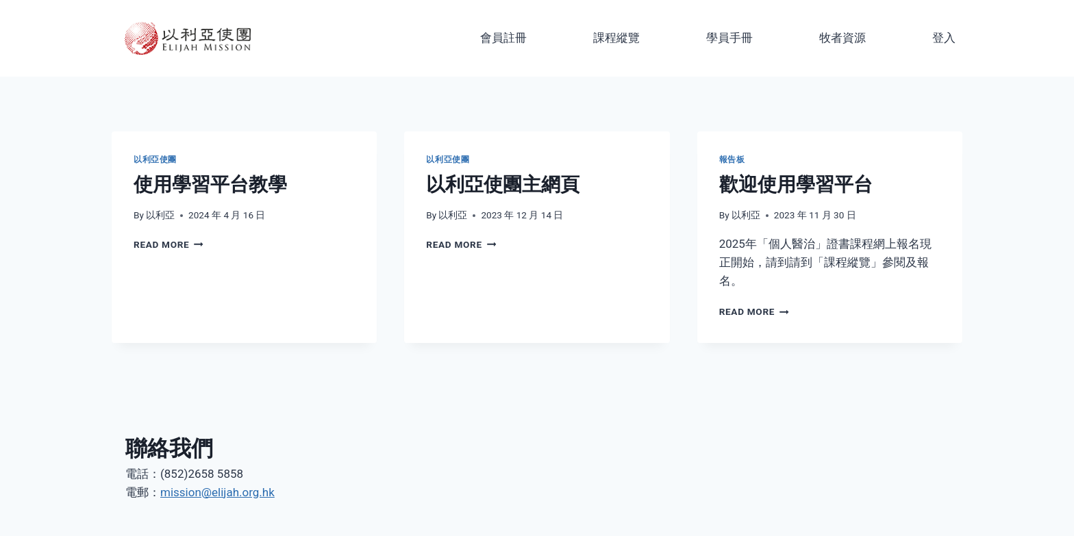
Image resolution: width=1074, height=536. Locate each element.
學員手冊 (729, 37)
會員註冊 (503, 37)
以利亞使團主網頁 (502, 184)
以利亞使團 (155, 159)
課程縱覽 (616, 37)
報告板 (732, 159)
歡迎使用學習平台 (796, 184)
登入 (944, 37)
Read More (168, 244)
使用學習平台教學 (210, 184)
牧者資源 (842, 37)
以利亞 (160, 214)
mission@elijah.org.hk (217, 492)
